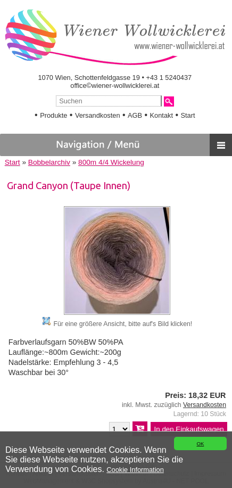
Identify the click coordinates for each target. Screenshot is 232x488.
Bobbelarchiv (49, 162)
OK (200, 443)
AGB (135, 115)
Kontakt (161, 115)
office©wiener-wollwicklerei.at (114, 86)
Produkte (53, 115)
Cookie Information (134, 470)
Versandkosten (97, 115)
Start (187, 115)
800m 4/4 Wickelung (111, 162)
